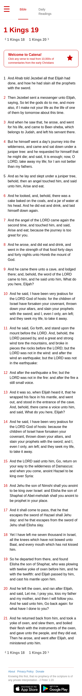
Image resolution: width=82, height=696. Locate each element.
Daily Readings (44, 11)
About (11, 671)
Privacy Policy (25, 671)
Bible (23, 9)
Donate (40, 671)
